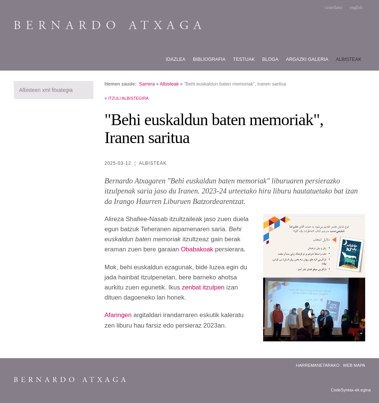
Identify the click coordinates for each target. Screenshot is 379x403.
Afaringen (118, 315)
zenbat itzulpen (203, 287)
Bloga (270, 59)
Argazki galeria (307, 59)
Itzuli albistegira (128, 98)
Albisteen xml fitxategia (46, 90)
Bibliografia (209, 59)
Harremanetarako (318, 365)
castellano (333, 7)
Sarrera (147, 84)
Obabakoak (197, 249)
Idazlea (176, 59)
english (356, 7)
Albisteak (348, 59)
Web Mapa (354, 365)
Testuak (244, 59)
